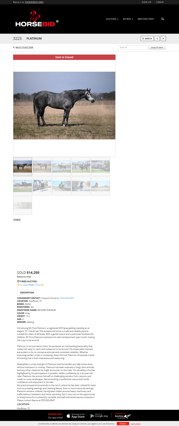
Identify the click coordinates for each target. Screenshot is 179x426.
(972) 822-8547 (67, 298)
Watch (148, 38)
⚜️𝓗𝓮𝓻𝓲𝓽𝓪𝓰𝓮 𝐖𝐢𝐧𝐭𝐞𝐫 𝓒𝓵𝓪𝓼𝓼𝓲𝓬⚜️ (30, 284)
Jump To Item (157, 47)
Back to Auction (24, 47)
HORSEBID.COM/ (34, 2)
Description (27, 292)
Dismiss (123, 423)
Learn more (135, 423)
